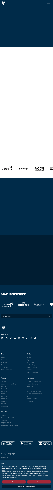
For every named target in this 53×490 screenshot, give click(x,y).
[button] (50, 462)
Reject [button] (14, 482)
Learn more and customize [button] (26, 486)
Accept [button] (39, 482)
